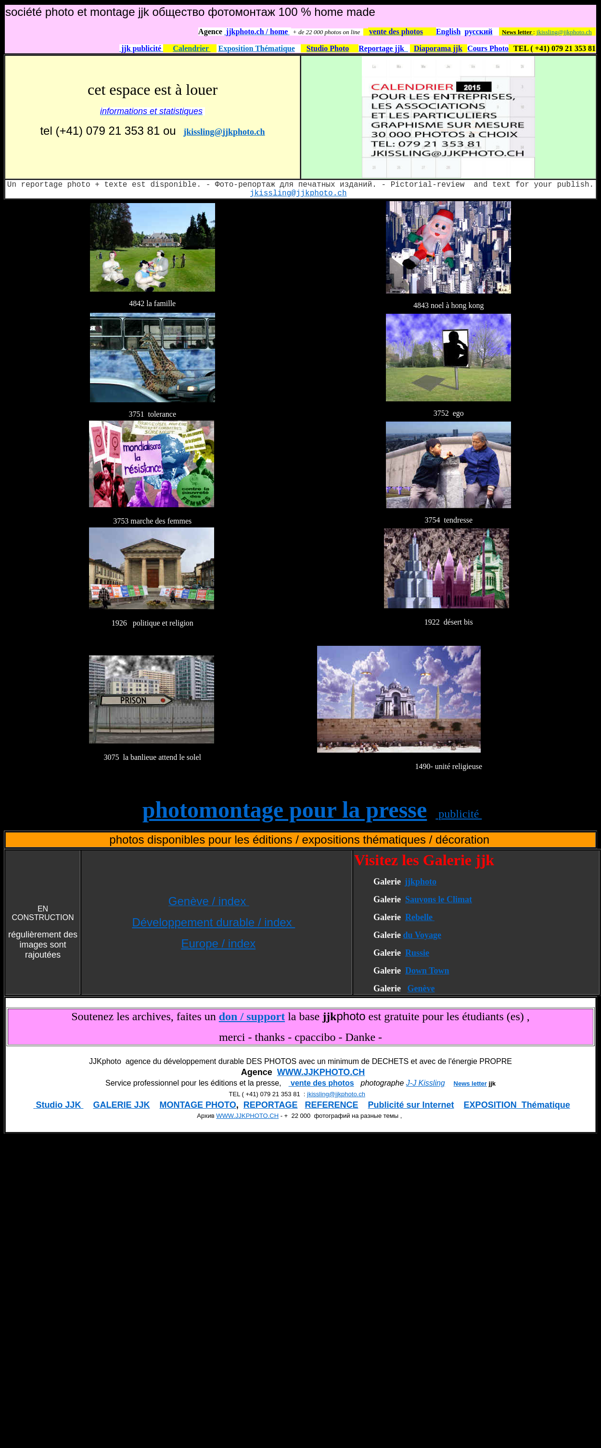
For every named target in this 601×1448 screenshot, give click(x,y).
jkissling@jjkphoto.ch (564, 32)
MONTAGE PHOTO (197, 1105)
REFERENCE (331, 1105)
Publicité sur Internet (411, 1105)
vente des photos (321, 1083)
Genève (421, 988)
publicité (458, 813)
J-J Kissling (425, 1083)
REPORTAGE (270, 1105)
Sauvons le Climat (438, 899)
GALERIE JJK (121, 1105)
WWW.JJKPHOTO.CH (321, 1072)
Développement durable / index (213, 922)
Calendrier (191, 48)
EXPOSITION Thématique (517, 1105)
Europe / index (218, 943)
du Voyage (422, 935)
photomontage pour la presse (284, 809)
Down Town (427, 970)
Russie (417, 953)
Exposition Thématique (256, 48)
